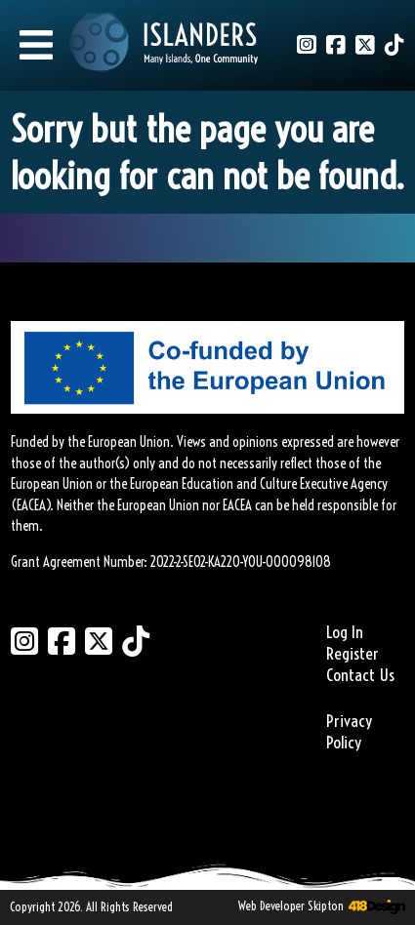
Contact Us (360, 675)
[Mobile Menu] (36, 45)
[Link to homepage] (164, 45)
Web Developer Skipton (291, 905)
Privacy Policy (349, 731)
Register (352, 653)
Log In (344, 632)
